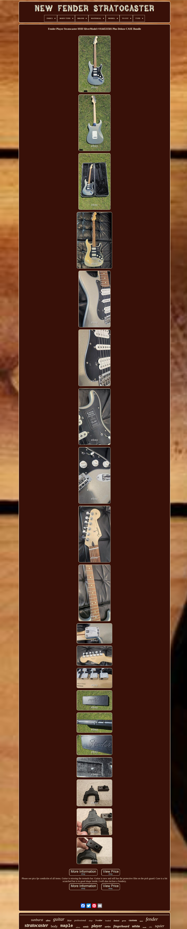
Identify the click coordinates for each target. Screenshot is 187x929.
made (144, 927)
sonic (86, 926)
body (54, 926)
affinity (78, 927)
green (124, 921)
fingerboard (121, 926)
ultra (48, 920)
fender (152, 919)
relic (150, 927)
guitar (58, 919)
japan (141, 921)
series (108, 926)
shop (90, 921)
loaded (108, 920)
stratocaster (36, 925)
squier (159, 926)
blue (69, 920)
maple (66, 925)
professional (80, 920)
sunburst (37, 920)
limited (116, 921)
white (136, 926)
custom (133, 920)
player (97, 926)
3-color (98, 920)
